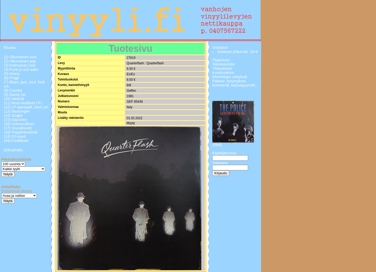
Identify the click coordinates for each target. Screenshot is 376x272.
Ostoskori (220, 47)
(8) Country (13, 90)
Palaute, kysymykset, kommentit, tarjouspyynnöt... (235, 83)
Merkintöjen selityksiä (229, 77)
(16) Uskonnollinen (19, 124)
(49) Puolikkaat (16, 140)
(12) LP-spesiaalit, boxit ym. (26, 107)
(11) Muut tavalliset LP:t (23, 103)
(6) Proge (11, 78)
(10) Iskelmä (14, 99)
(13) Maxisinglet (17, 111)
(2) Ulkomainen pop (20, 61)
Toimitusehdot (223, 64)
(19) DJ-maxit (15, 136)
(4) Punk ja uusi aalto (21, 69)
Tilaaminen (221, 60)
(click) (217, 145)
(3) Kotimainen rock (20, 65)
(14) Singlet (13, 115)
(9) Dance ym (15, 94)
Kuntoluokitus (223, 73)
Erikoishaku (13, 150)
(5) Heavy (12, 74)
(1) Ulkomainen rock (20, 57)
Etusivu (10, 47)
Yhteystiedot (222, 68)
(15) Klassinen (15, 120)
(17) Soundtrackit (18, 128)
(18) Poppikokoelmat (20, 132)
